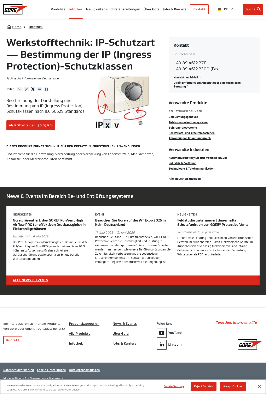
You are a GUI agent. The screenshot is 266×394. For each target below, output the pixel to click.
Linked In (39, 89)
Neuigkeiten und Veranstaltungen (113, 9)
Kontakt (199, 9)
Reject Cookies (203, 386)
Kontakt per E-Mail (186, 77)
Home (16, 27)
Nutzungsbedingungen (84, 369)
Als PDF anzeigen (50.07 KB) (31, 125)
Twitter (33, 89)
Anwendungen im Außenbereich (190, 138)
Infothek (36, 27)
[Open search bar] (253, 9)
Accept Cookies (233, 386)
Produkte (58, 9)
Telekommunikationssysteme (188, 122)
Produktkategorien (84, 323)
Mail (19, 89)
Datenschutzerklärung (18, 369)
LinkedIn (169, 345)
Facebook (46, 89)
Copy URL (26, 89)
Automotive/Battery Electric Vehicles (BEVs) (198, 158)
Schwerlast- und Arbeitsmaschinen (192, 133)
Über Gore (152, 9)
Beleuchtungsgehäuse (183, 117)
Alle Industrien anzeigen (185, 179)
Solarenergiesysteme (183, 127)
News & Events (125, 323)
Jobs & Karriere (124, 343)
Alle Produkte (79, 333)
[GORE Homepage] (15, 9)
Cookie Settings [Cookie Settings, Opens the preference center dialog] (174, 386)
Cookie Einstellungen (51, 369)
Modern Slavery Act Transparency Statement (33, 378)
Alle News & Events (30, 280)
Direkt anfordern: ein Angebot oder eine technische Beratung (207, 84)
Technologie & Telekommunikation (191, 168)
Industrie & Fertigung (182, 163)
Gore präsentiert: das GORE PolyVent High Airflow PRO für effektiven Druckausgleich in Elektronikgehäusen (49, 225)
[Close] (259, 386)
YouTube (169, 333)
